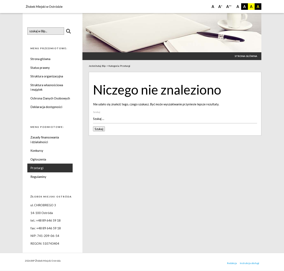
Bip (103, 65)
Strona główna (40, 59)
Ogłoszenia (38, 159)
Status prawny (40, 67)
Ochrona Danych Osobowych (50, 98)
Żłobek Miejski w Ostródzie (44, 6)
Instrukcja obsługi (249, 263)
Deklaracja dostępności (46, 107)
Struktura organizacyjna (46, 76)
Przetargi (36, 168)
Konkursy (36, 151)
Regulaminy (38, 177)
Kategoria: (119, 65)
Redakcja (232, 263)
